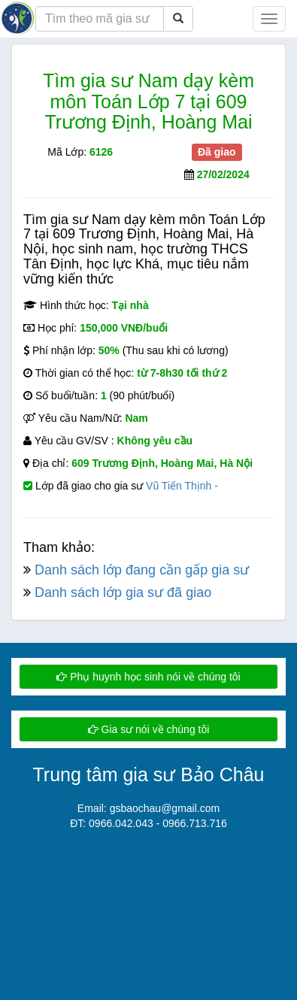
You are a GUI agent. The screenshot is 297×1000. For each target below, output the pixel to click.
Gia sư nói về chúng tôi (149, 729)
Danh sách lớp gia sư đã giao (123, 592)
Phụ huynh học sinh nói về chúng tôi (148, 677)
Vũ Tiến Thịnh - (182, 486)
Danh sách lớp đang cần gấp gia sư (142, 569)
